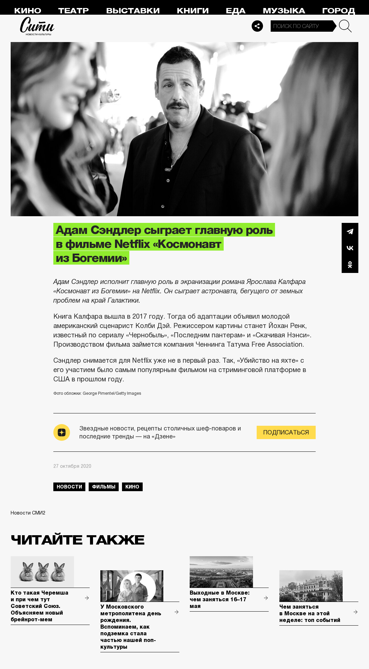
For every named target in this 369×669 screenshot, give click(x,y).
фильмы (103, 486)
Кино (27, 11)
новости (69, 486)
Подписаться (286, 432)
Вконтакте (350, 248)
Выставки (133, 11)
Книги (193, 11)
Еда (235, 11)
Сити (37, 26)
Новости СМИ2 (28, 513)
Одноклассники (350, 264)
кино (132, 486)
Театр (73, 11)
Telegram (350, 231)
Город (338, 11)
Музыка (284, 11)
